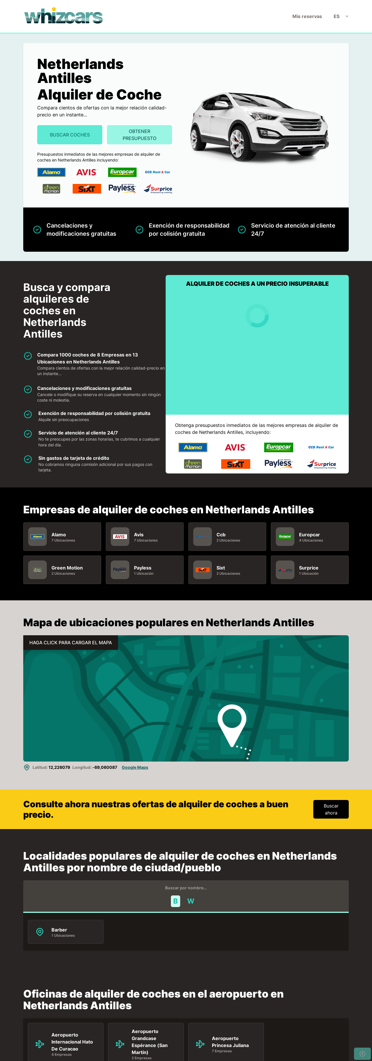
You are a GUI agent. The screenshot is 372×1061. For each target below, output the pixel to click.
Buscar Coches (70, 135)
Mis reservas (307, 16)
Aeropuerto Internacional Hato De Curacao (72, 1042)
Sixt (221, 567)
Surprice (309, 567)
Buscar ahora (331, 809)
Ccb (221, 534)
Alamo (58, 534)
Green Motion (67, 567)
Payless (142, 567)
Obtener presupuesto (139, 134)
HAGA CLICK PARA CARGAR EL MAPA (70, 642)
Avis (139, 534)
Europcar (309, 534)
